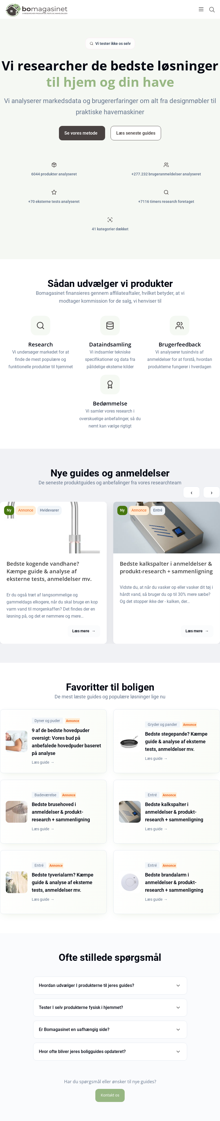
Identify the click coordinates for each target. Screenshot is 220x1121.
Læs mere (83, 631)
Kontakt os (110, 1095)
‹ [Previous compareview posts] (191, 492)
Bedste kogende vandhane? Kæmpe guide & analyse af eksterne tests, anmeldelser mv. (49, 571)
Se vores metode (81, 133)
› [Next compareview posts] (211, 492)
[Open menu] (201, 9)
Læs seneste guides (135, 133)
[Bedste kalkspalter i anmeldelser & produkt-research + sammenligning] (166, 527)
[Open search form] (211, 9)
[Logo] (36, 10)
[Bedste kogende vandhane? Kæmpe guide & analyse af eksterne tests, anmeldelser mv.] (53, 527)
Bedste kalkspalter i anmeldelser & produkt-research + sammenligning (166, 567)
